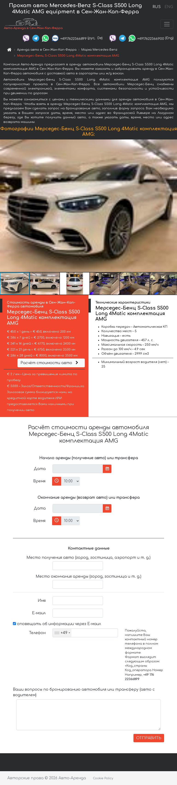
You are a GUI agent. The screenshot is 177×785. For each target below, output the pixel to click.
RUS (157, 7)
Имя (42, 601)
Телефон (37, 633)
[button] (173, 205)
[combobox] (62, 633)
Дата (40, 469)
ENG (169, 7)
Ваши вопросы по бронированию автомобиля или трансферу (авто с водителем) (84, 692)
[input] (78, 468)
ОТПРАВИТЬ (148, 738)
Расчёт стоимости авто (50, 363)
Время (39, 481)
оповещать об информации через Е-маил (57, 624)
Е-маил (39, 613)
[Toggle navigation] (166, 24)
